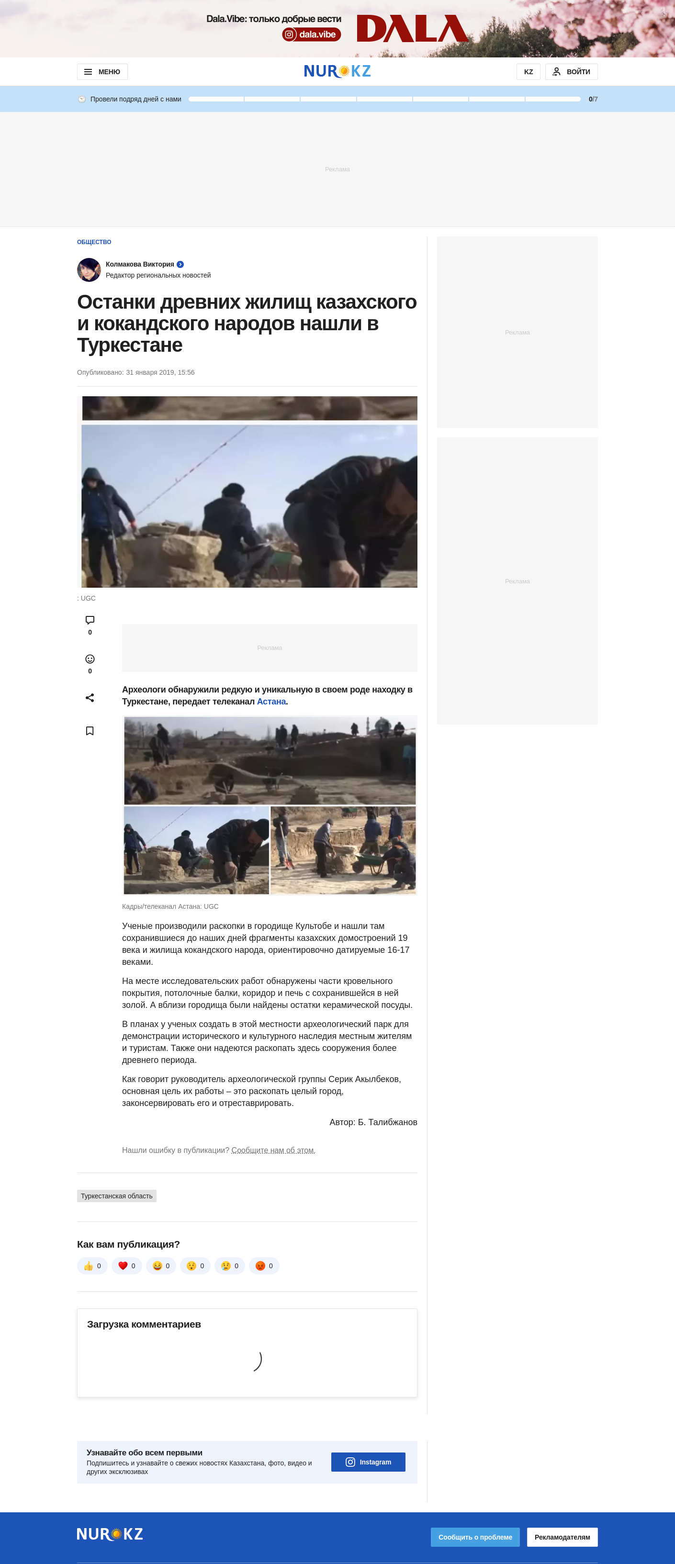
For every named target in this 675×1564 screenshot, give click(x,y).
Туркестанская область (117, 1196)
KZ (528, 72)
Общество (94, 242)
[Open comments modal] (90, 625)
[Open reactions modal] (90, 664)
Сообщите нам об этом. (274, 1150)
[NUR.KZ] (337, 71)
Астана (271, 701)
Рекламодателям (562, 1510)
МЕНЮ (101, 72)
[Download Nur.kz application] (337, 28)
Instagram (369, 1435)
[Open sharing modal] (90, 698)
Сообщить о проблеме (475, 1510)
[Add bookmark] (90, 731)
